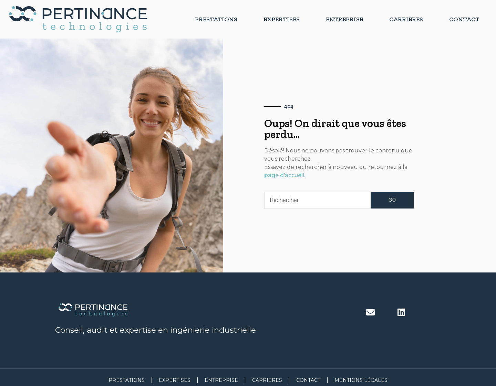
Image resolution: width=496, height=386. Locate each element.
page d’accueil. (284, 175)
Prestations (216, 19)
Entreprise (344, 19)
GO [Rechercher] (392, 200)
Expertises (282, 19)
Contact (464, 19)
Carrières (406, 19)
